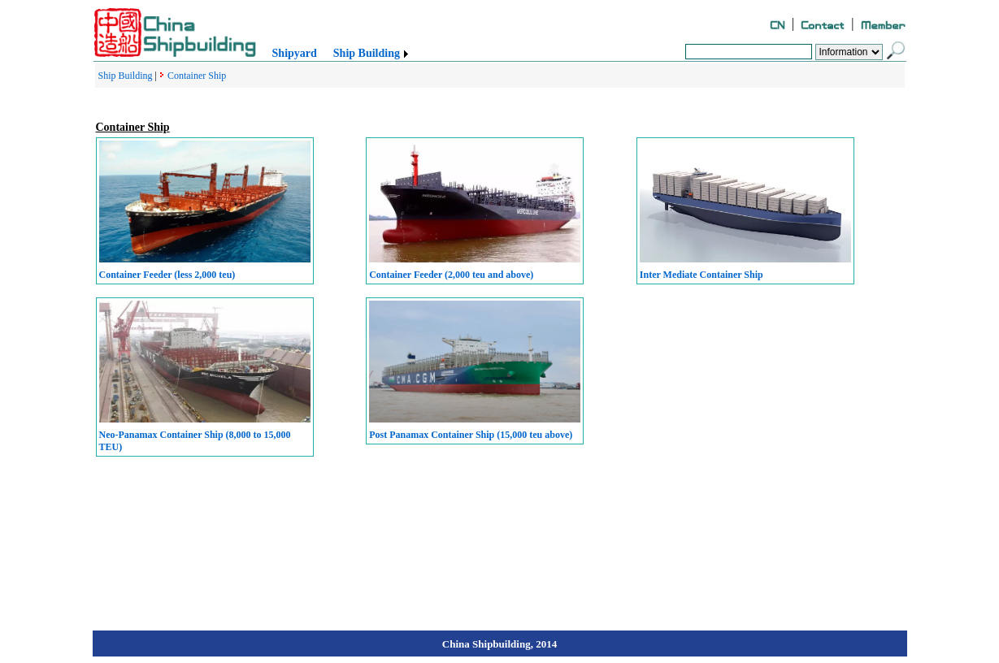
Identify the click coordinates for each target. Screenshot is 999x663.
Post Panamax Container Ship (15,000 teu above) (470, 434)
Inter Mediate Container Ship (701, 274)
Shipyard (294, 53)
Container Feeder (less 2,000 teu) (167, 274)
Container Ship (196, 75)
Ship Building (366, 53)
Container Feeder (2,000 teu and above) (451, 274)
